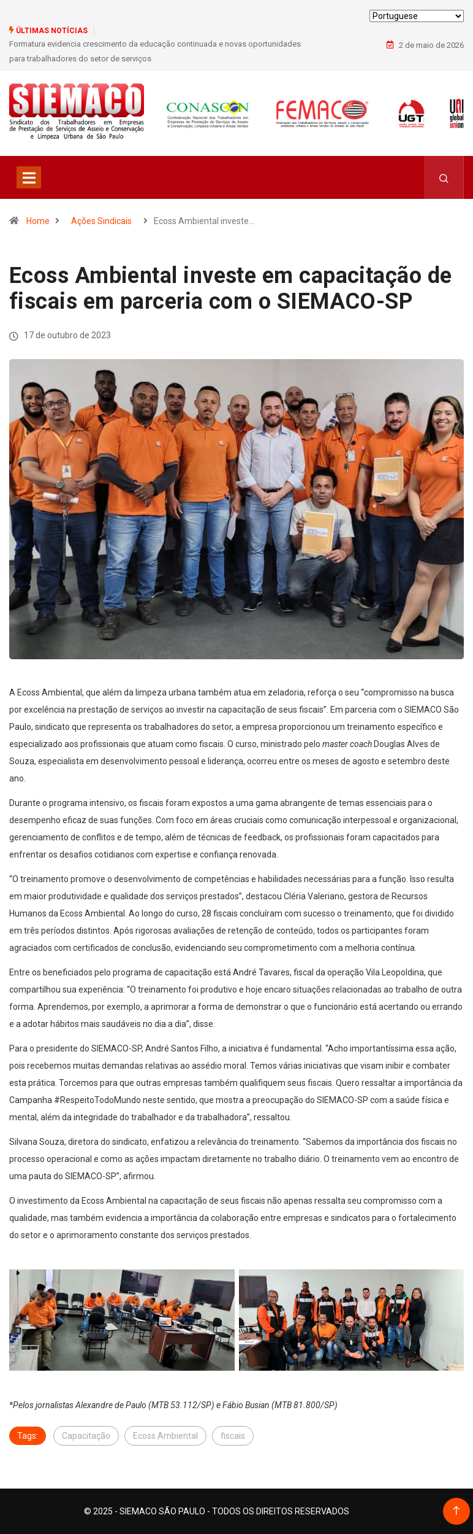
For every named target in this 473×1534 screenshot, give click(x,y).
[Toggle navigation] (28, 177)
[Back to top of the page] (456, 1511)
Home (38, 221)
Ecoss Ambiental (165, 1436)
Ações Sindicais (101, 221)
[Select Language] (416, 16)
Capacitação (86, 1436)
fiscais (233, 1436)
